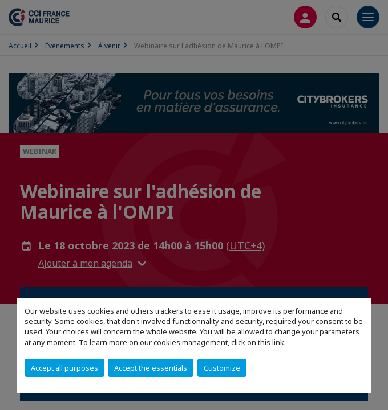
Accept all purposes (64, 368)
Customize (222, 368)
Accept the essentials (150, 368)
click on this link (257, 342)
